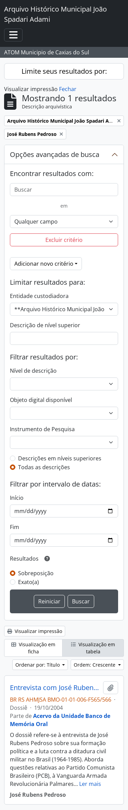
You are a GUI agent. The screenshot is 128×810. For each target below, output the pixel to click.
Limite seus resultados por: (64, 71)
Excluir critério (64, 240)
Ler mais (90, 784)
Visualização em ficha (33, 648)
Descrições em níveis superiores (59, 458)
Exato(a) (28, 582)
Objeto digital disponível (41, 400)
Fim (14, 527)
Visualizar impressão (34, 631)
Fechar (67, 89)
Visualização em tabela (93, 648)
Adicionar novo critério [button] (43, 263)
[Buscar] (64, 189)
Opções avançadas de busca (54, 154)
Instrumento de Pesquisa (42, 429)
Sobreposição (36, 573)
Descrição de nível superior (45, 325)
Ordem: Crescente (95, 665)
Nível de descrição (33, 370)
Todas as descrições (44, 467)
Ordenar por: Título (38, 665)
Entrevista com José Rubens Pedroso (55, 688)
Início (17, 497)
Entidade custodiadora (39, 296)
